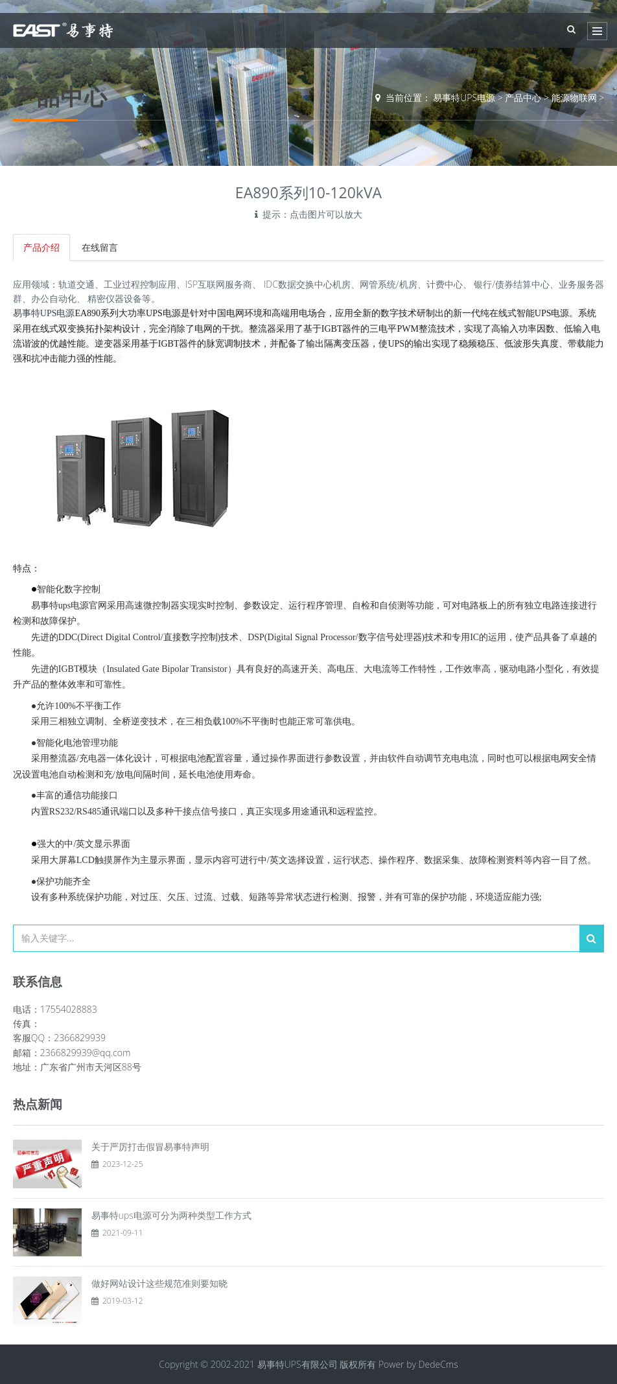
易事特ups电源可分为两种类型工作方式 (171, 1215)
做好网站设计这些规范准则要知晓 (159, 1283)
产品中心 (523, 97)
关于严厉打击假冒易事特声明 (150, 1146)
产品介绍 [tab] (41, 247)
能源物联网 (574, 97)
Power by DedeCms (418, 1364)
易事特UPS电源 (464, 97)
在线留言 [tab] (100, 247)
